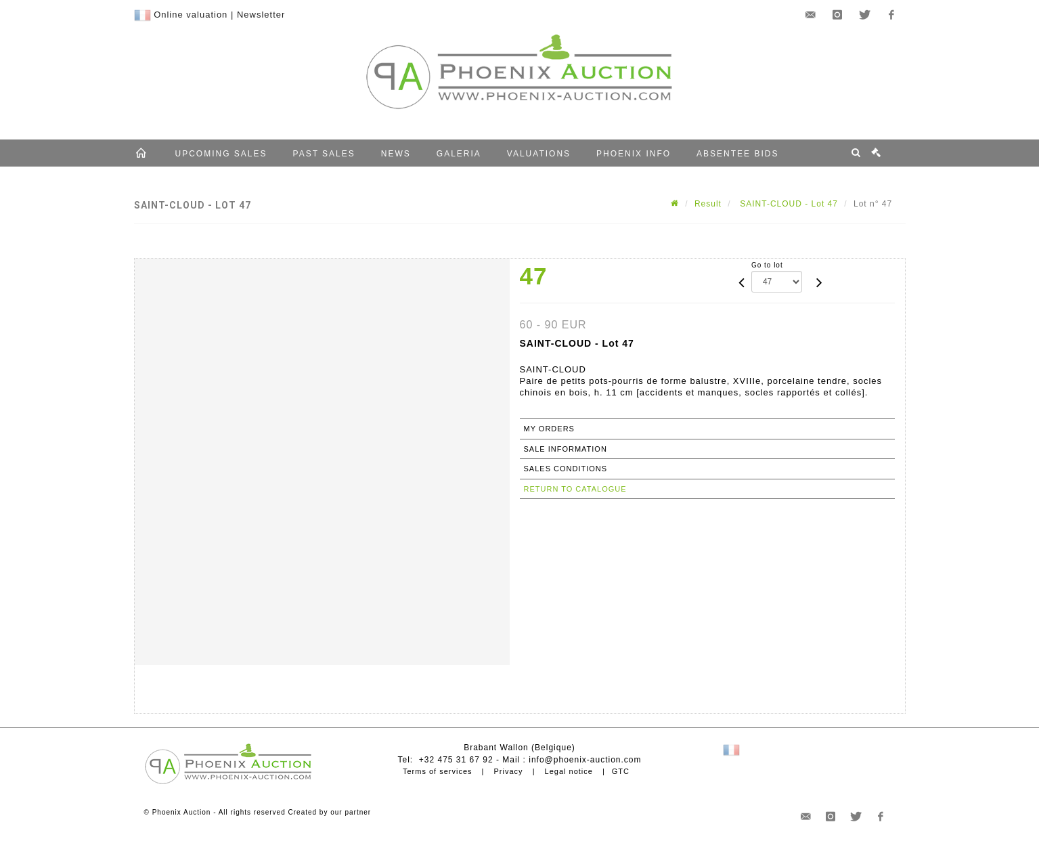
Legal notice (569, 771)
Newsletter (261, 14)
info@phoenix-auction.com (585, 759)
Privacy (508, 771)
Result (708, 204)
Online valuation (190, 14)
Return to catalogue (575, 489)
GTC (620, 771)
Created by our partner (330, 812)
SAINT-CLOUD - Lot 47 (787, 204)
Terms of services (437, 771)
